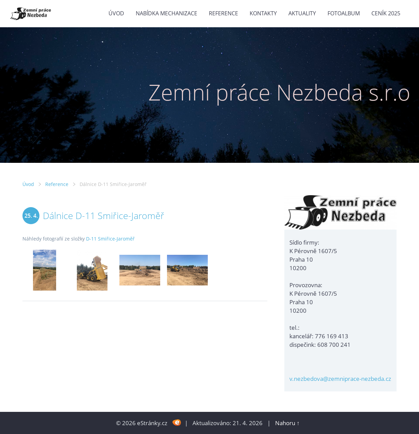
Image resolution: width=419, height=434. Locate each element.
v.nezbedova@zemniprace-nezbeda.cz (340, 379)
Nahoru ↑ (287, 423)
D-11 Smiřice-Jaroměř (110, 238)
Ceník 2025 (385, 13)
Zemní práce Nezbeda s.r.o (279, 92)
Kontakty (263, 13)
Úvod (116, 13)
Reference (223, 13)
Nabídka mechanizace (166, 13)
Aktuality (302, 13)
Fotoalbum (344, 13)
